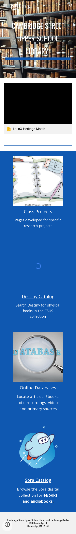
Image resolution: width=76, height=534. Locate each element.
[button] (5, 5)
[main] (38, 39)
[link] (38, 108)
